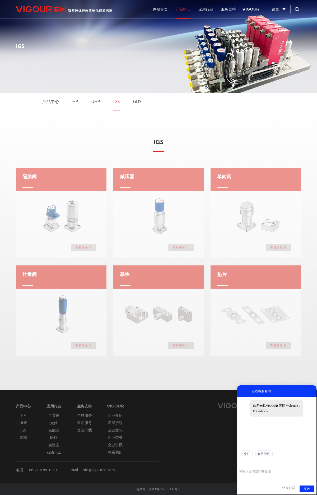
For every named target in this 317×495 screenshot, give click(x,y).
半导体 (53, 415)
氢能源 (53, 430)
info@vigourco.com (98, 469)
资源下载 (84, 430)
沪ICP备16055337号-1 (165, 489)
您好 (247, 454)
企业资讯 (115, 444)
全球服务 (84, 415)
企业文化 (115, 430)
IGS (116, 101)
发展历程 (115, 422)
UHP (95, 101)
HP (75, 101)
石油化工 (53, 452)
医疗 (54, 437)
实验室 (53, 444)
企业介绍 (115, 415)
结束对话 (288, 488)
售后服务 (84, 422)
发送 (307, 489)
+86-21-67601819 (42, 469)
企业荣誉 (115, 437)
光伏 (54, 422)
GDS (137, 101)
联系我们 (115, 452)
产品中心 (50, 101)
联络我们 (264, 454)
